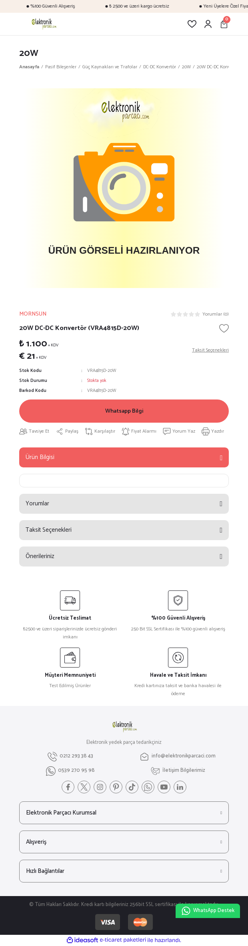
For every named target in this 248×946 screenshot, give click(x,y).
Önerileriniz (40, 556)
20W (28, 53)
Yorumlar (37, 504)
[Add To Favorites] (224, 328)
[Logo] (43, 24)
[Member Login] (208, 24)
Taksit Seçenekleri (49, 530)
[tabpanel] (124, 188)
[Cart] (224, 24)
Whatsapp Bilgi (124, 411)
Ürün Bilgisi (40, 457)
